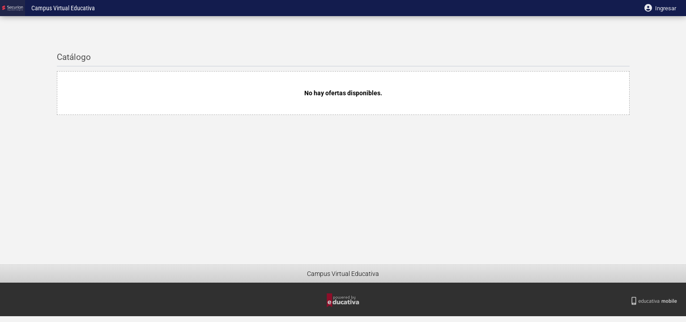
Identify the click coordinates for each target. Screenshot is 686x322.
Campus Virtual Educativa (63, 8)
